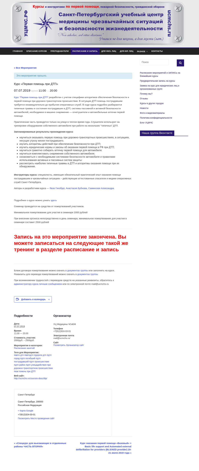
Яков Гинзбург (57, 188)
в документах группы (76, 270)
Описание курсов (36, 51)
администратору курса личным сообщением (38, 284)
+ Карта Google (25, 410)
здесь (54, 200)
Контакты (157, 51)
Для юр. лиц (126, 51)
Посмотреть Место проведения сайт (36, 418)
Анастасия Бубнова (76, 188)
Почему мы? (146, 93)
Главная (18, 51)
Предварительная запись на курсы (157, 81)
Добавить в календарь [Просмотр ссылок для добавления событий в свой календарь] (33, 299)
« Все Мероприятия (25, 67)
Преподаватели (60, 51)
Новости (144, 108)
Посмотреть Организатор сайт (68, 345)
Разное (141, 51)
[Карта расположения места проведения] (85, 413)
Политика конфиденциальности (156, 118)
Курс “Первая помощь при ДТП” (31, 97)
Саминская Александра (101, 188)
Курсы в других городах (152, 103)
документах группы (87, 274)
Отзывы (144, 98)
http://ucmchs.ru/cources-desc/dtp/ (30, 378)
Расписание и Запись (85, 51)
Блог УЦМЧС (146, 122)
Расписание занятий (24, 348)
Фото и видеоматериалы (152, 113)
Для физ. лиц (108, 51)
